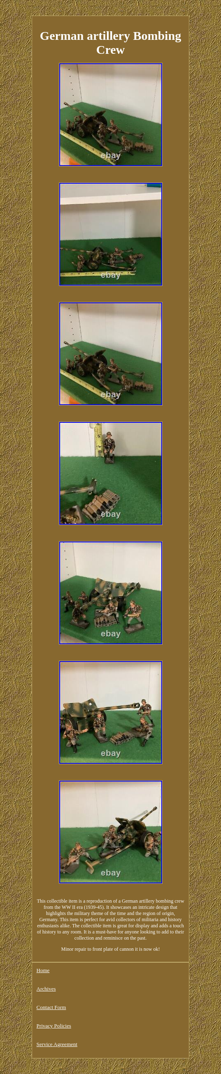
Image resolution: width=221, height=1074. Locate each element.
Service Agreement (57, 1044)
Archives (46, 989)
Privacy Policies (54, 1026)
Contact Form (51, 1007)
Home (43, 970)
